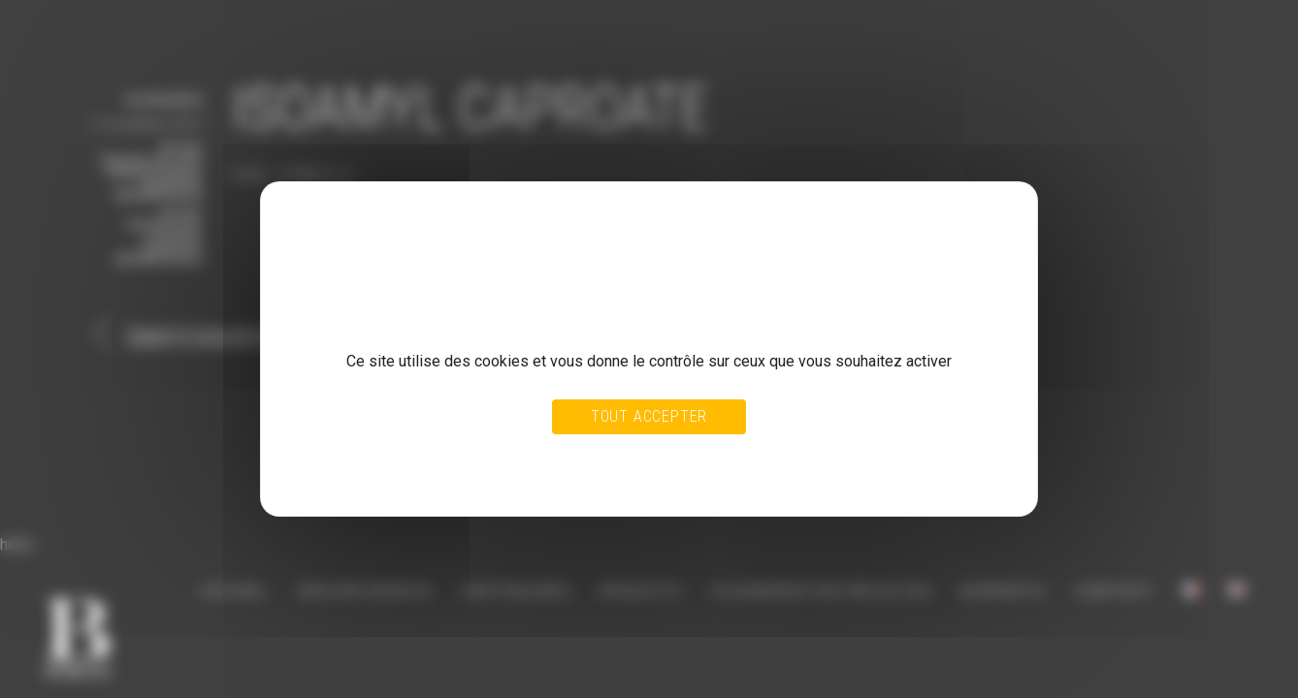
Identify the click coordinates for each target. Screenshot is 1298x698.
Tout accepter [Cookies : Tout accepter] (649, 416)
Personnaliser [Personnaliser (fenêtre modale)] (691, 457)
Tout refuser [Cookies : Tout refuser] (603, 457)
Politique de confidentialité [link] (374, 476)
